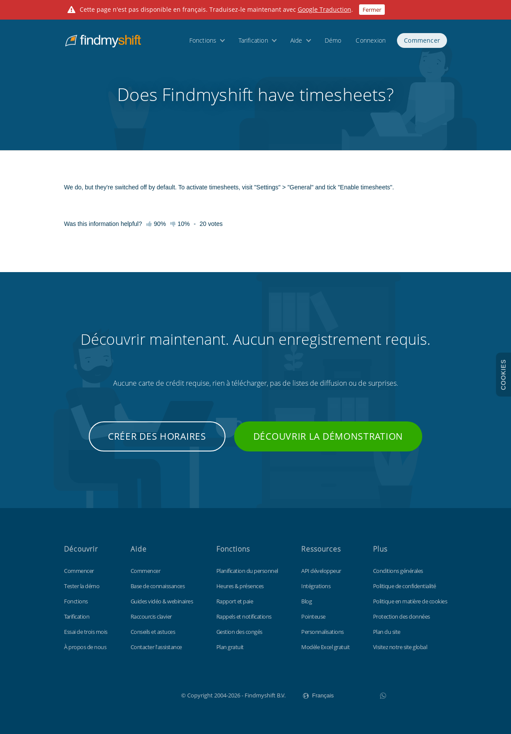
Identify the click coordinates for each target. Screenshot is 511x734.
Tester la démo (81, 586)
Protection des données (401, 616)
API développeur (321, 571)
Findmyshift (137, 694)
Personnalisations (322, 632)
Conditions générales (398, 571)
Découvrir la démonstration (328, 436)
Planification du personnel (247, 571)
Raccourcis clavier (151, 616)
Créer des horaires (157, 436)
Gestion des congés (239, 632)
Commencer (422, 40)
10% (180, 223)
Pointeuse (313, 616)
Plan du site (386, 632)
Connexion (371, 40)
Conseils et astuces (153, 632)
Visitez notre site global (400, 647)
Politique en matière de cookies (410, 601)
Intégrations (315, 586)
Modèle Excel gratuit (325, 647)
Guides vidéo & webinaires (162, 601)
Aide (296, 40)
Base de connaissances (158, 586)
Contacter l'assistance (156, 647)
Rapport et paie (234, 601)
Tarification (253, 40)
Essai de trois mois (86, 632)
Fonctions (203, 40)
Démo (333, 40)
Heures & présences (240, 586)
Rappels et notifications (244, 616)
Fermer (372, 9)
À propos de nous (85, 647)
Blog (306, 601)
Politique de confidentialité (404, 586)
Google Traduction (324, 9)
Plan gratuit (230, 647)
